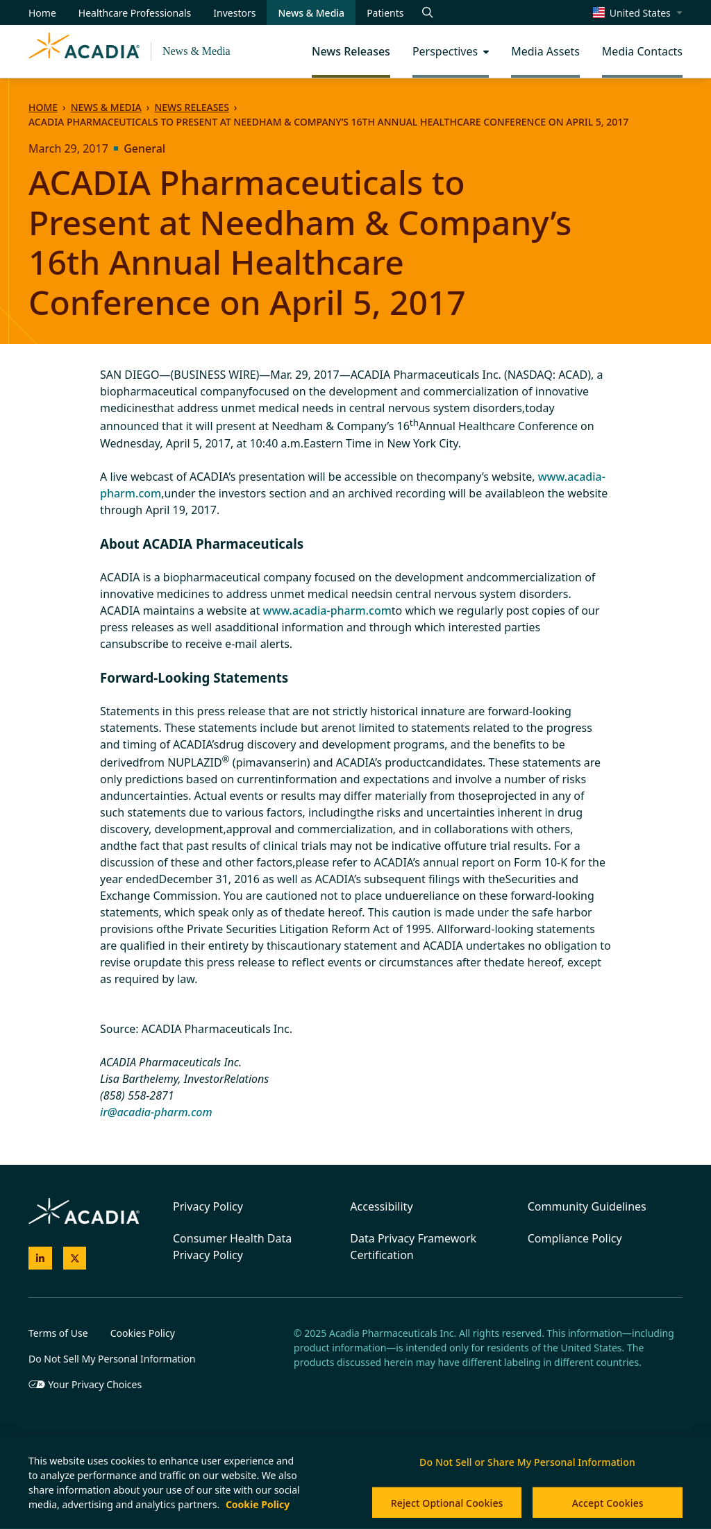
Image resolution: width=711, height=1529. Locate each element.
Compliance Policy (575, 1238)
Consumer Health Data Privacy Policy (232, 1247)
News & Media (196, 51)
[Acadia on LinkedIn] (40, 1258)
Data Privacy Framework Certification (413, 1247)
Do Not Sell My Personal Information (111, 1358)
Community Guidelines (587, 1206)
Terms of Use (58, 1333)
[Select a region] (638, 12)
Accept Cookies (608, 1503)
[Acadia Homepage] (84, 51)
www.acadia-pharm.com (327, 610)
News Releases (191, 107)
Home (43, 107)
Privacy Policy (208, 1206)
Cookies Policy (142, 1333)
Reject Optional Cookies (447, 1503)
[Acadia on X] (75, 1258)
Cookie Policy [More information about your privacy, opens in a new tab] (258, 1504)
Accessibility (381, 1206)
